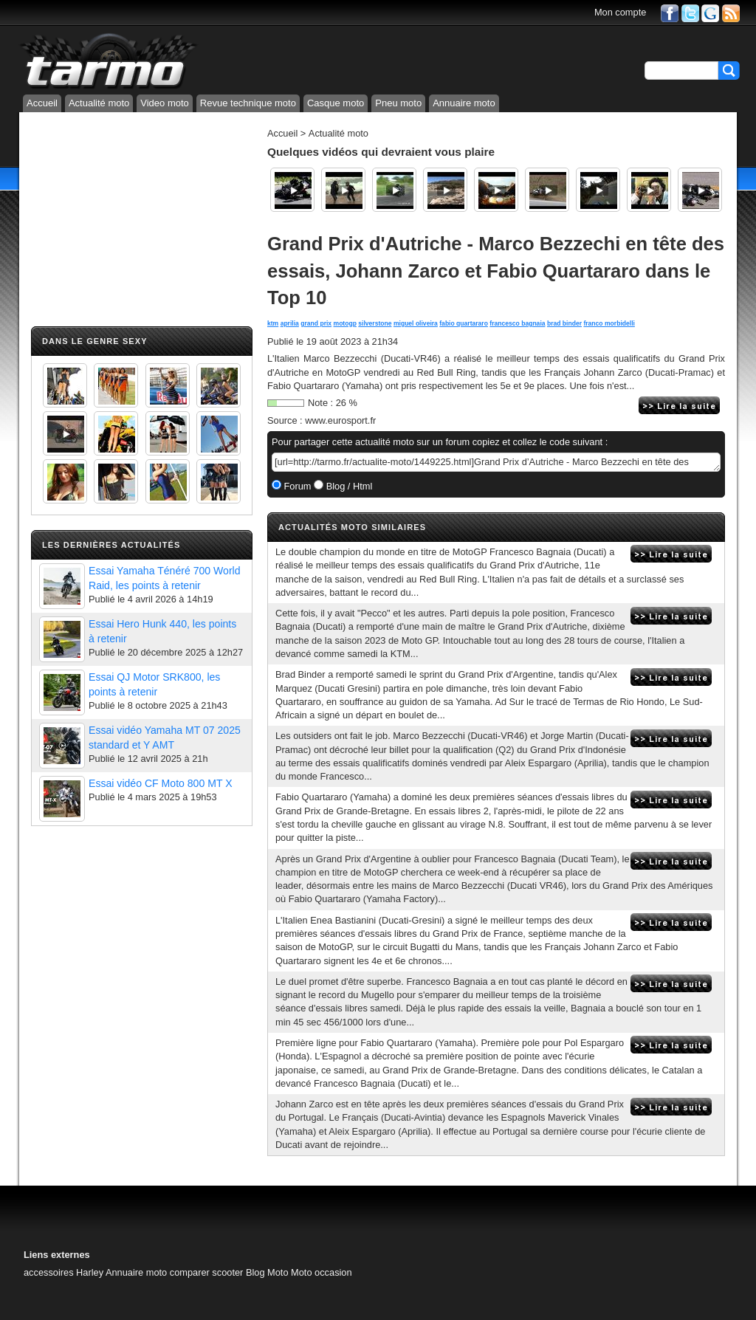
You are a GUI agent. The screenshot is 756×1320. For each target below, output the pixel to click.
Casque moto (335, 103)
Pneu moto (398, 103)
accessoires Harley (63, 1272)
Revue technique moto (248, 103)
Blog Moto (267, 1272)
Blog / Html (347, 486)
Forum (296, 486)
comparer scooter (207, 1272)
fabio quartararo (463, 323)
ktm (272, 323)
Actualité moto (99, 103)
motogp (345, 323)
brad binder (564, 323)
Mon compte (620, 12)
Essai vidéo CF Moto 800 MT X (161, 783)
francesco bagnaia (517, 323)
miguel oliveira (416, 323)
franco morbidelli (608, 323)
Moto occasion (321, 1272)
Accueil (42, 103)
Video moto (164, 103)
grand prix (315, 323)
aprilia (290, 323)
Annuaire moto (464, 103)
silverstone (374, 323)
